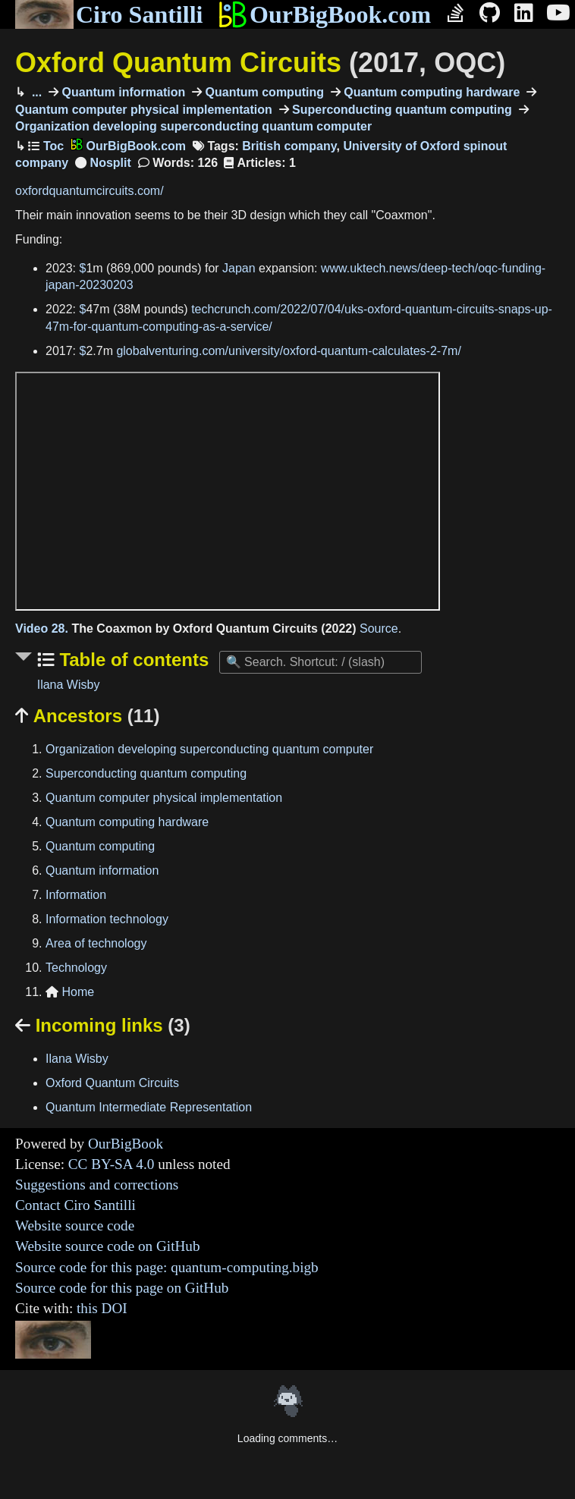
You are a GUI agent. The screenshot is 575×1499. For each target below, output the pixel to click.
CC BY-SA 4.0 (111, 1164)
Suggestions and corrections (96, 1185)
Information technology (107, 919)
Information (76, 894)
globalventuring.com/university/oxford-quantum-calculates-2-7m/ (288, 350)
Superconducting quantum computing (400, 109)
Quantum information (121, 92)
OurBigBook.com (324, 14)
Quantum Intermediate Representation (149, 1107)
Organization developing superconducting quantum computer (209, 749)
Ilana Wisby (68, 684)
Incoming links (102, 1025)
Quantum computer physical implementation (164, 797)
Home (70, 991)
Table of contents (132, 659)
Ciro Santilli (109, 14)
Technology (76, 967)
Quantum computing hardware (430, 92)
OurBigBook (125, 1144)
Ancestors (87, 716)
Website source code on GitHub (107, 1246)
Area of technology (96, 943)
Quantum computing (263, 92)
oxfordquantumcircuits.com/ (89, 190)
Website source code (74, 1225)
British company (289, 146)
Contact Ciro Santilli (75, 1205)
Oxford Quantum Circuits (260, 62)
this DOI (102, 1308)
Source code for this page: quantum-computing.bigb (167, 1267)
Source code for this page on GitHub (121, 1288)
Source (379, 628)
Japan (239, 268)
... (35, 92)
